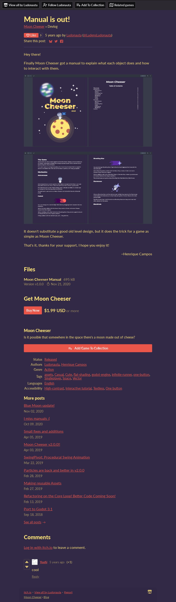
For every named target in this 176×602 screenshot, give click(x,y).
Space (67, 378)
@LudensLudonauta (97, 35)
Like (31, 35)
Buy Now (32, 310)
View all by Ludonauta (47, 592)
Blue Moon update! (39, 405)
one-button (141, 375)
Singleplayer (52, 378)
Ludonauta (74, 35)
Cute (68, 375)
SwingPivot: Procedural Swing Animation (57, 457)
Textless (98, 388)
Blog (46, 597)
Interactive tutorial (79, 388)
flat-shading (82, 375)
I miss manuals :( (37, 418)
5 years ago (57, 562)
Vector (77, 378)
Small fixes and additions (43, 431)
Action (49, 369)
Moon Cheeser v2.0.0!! (42, 444)
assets (48, 375)
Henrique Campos (74, 364)
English (49, 383)
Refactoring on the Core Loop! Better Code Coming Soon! (70, 496)
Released (50, 359)
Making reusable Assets (42, 483)
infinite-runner (122, 375)
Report (68, 592)
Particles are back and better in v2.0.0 (54, 470)
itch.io (27, 592)
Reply (35, 576)
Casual (59, 375)
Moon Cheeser (34, 26)
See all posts (32, 522)
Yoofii (43, 562)
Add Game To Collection (88, 348)
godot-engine (101, 375)
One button (114, 388)
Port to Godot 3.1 (38, 509)
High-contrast (54, 388)
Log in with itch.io (38, 547)
